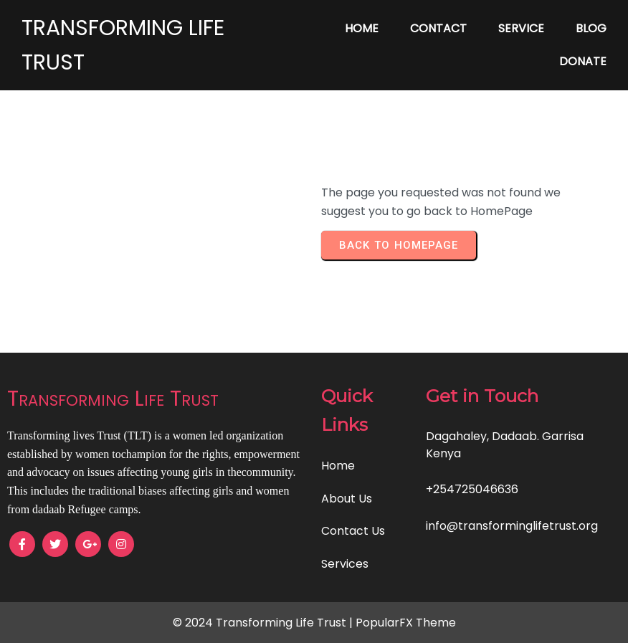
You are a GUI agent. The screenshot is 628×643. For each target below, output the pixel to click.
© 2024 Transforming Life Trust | (264, 622)
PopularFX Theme (406, 622)
